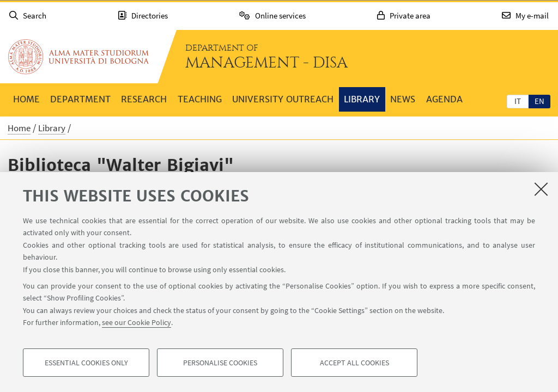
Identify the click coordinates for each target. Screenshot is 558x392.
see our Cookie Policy (136, 322)
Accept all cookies (354, 362)
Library (362, 99)
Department (80, 99)
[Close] (541, 189)
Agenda (444, 99)
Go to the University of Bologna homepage (78, 56)
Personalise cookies (220, 362)
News (402, 99)
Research (144, 99)
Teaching (200, 99)
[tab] (518, 100)
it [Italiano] (517, 101)
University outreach (282, 99)
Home (26, 99)
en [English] (539, 101)
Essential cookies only (86, 362)
